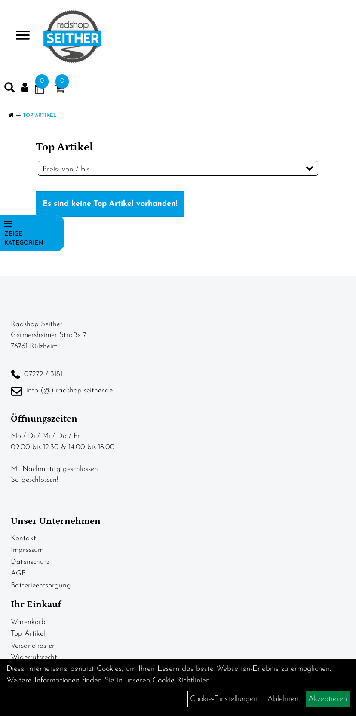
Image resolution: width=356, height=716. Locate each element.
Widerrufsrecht (34, 657)
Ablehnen (282, 699)
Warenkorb (28, 622)
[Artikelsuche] (9, 89)
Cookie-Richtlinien (181, 680)
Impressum (27, 550)
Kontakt (23, 538)
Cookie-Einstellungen (224, 699)
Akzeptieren (327, 699)
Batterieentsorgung (41, 585)
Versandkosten (33, 645)
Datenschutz (30, 562)
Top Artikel (40, 115)
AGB (18, 573)
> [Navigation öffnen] (19, 36)
